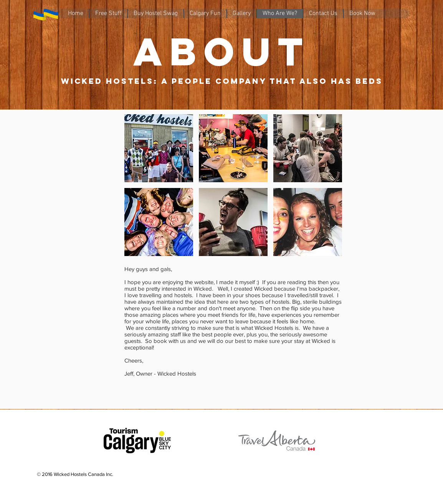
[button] (158, 148)
